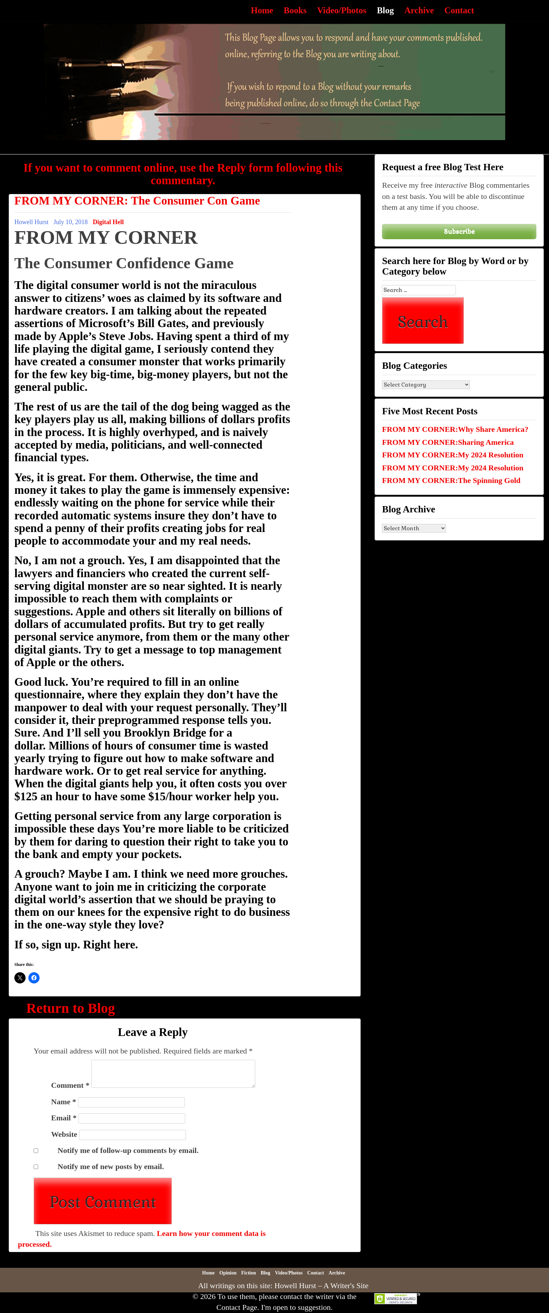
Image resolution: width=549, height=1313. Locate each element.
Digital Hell (108, 222)
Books (295, 10)
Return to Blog (70, 1008)
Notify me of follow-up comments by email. (128, 1150)
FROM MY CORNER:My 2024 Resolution (452, 454)
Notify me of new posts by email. (111, 1166)
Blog (385, 10)
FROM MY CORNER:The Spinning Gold (451, 480)
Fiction (248, 1273)
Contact (459, 10)
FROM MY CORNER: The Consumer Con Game (137, 200)
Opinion (228, 1273)
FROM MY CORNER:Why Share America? (455, 429)
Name (63, 1101)
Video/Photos (342, 10)
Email (64, 1117)
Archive (419, 10)
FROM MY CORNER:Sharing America (448, 442)
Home (262, 10)
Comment (70, 1085)
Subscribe (459, 231)
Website (64, 1134)
